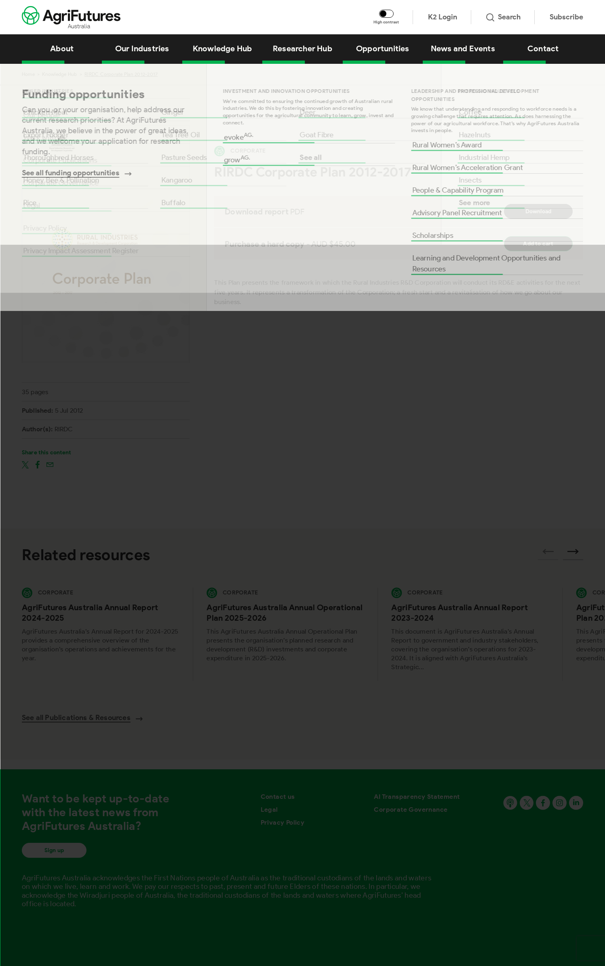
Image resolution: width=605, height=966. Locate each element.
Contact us (278, 796)
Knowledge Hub (59, 74)
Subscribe (566, 17)
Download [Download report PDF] (538, 211)
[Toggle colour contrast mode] (386, 14)
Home (28, 74)
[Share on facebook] (38, 464)
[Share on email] (49, 464)
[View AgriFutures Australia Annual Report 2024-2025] (100, 634)
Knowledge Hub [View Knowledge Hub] (222, 48)
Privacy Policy (283, 822)
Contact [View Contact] (543, 48)
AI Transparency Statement (417, 796)
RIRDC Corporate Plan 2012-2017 (121, 74)
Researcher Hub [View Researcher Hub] (302, 48)
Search (503, 17)
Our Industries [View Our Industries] (142, 48)
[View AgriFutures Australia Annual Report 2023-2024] (469, 634)
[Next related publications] (573, 554)
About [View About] (62, 48)
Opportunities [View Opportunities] (382, 48)
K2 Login (442, 17)
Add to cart (538, 243)
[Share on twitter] (25, 464)
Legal (269, 809)
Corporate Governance (410, 809)
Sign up (54, 850)
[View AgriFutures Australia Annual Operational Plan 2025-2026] (285, 634)
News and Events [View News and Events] (463, 48)
